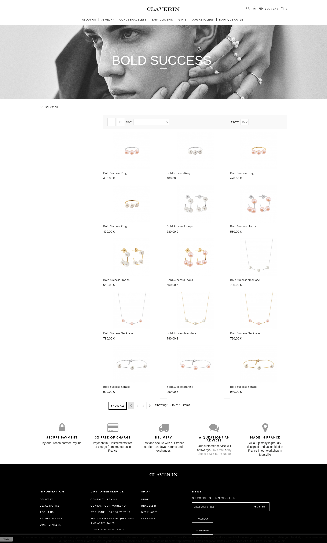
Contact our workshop (109, 506)
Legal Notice (50, 506)
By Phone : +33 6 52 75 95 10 (111, 512)
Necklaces (149, 512)
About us (47, 512)
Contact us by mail (105, 499)
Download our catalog (109, 529)
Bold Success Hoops (180, 226)
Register (259, 506)
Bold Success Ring (115, 173)
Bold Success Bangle (116, 386)
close (6, 539)
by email (218, 450)
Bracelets (149, 506)
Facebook (202, 519)
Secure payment (52, 518)
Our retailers (50, 525)
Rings (145, 499)
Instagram (202, 530)
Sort (129, 122)
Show (235, 122)
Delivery (46, 499)
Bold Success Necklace (245, 280)
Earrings (148, 518)
